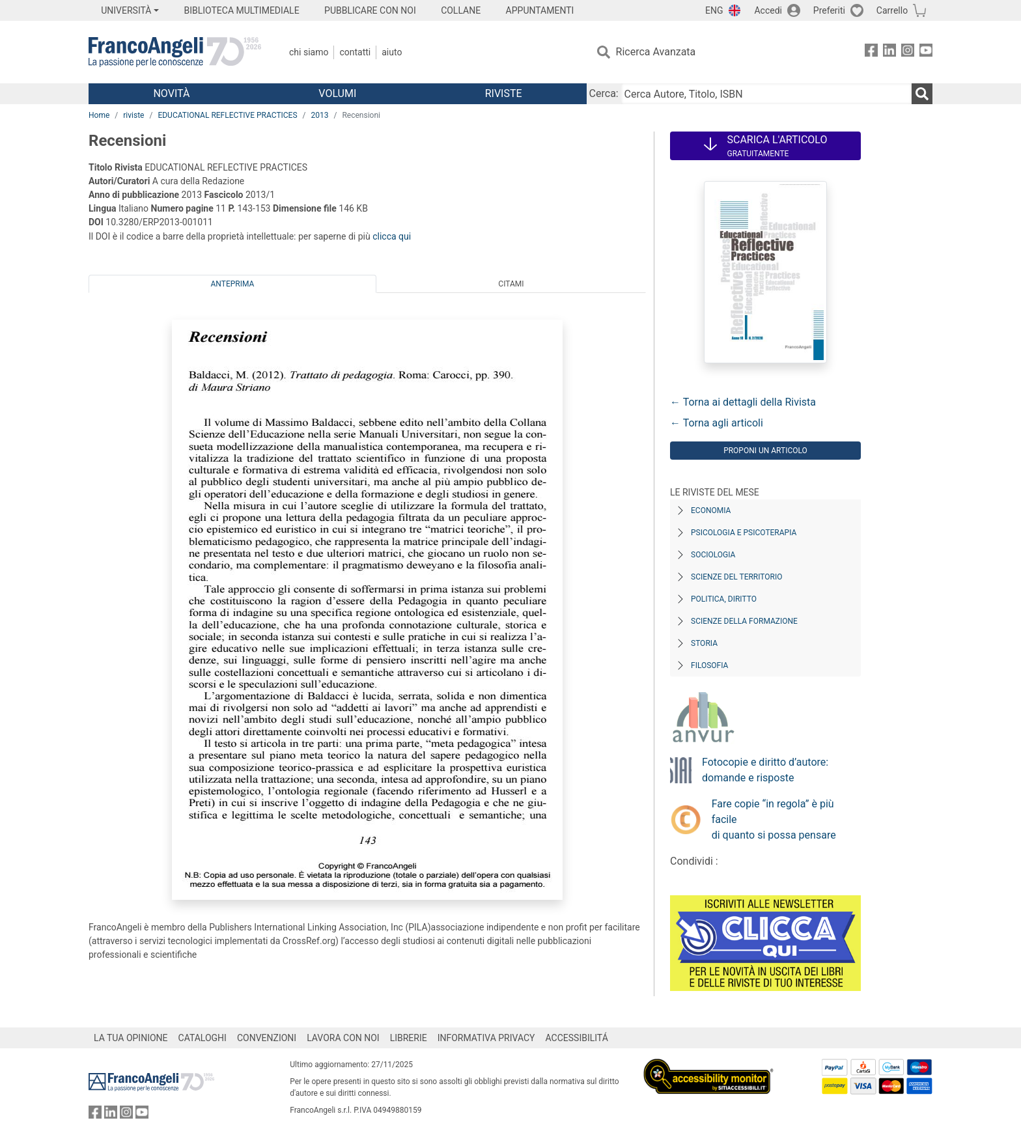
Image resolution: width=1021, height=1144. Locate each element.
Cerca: (604, 93)
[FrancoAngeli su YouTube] (925, 52)
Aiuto (392, 52)
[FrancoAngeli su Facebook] (871, 52)
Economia (711, 510)
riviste (133, 115)
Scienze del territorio (737, 576)
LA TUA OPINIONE (131, 1038)
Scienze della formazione (744, 621)
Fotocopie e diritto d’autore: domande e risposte (765, 770)
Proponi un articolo (765, 450)
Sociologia (713, 554)
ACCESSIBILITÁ (577, 1038)
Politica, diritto (724, 599)
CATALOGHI (202, 1038)
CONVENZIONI (266, 1038)
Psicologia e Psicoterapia (743, 532)
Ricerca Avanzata (656, 52)
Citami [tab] (511, 283)
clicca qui (391, 236)
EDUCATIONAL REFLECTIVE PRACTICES (227, 115)
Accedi (768, 10)
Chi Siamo (308, 52)
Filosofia (709, 665)
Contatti (355, 52)
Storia (704, 643)
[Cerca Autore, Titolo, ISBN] (766, 93)
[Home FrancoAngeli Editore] (175, 52)
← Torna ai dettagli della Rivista (743, 402)
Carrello (892, 10)
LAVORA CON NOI (343, 1038)
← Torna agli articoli (716, 423)
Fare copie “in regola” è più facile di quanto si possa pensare (774, 819)
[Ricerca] (922, 93)
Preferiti (829, 10)
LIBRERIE (408, 1038)
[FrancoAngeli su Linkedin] (889, 52)
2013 (320, 115)
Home (99, 115)
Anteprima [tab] (233, 283)
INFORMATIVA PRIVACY (486, 1038)
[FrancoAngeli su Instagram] (907, 52)
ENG (714, 10)
